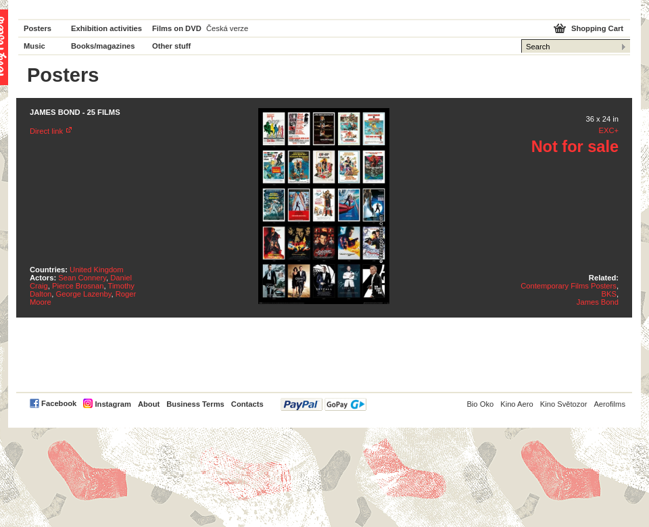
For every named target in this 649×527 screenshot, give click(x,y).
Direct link (46, 131)
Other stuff (171, 46)
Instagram (112, 404)
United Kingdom (97, 270)
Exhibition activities (106, 28)
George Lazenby (84, 294)
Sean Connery (82, 278)
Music (34, 46)
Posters (37, 28)
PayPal (323, 404)
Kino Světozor (563, 404)
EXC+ (608, 130)
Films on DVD (176, 28)
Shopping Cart (597, 28)
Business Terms (195, 404)
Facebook (58, 403)
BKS (609, 294)
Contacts (247, 404)
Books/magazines (103, 46)
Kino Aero (516, 404)
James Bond (598, 302)
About (149, 404)
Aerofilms (609, 404)
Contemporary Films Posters (569, 286)
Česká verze (227, 28)
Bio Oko (480, 404)
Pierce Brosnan (78, 286)
